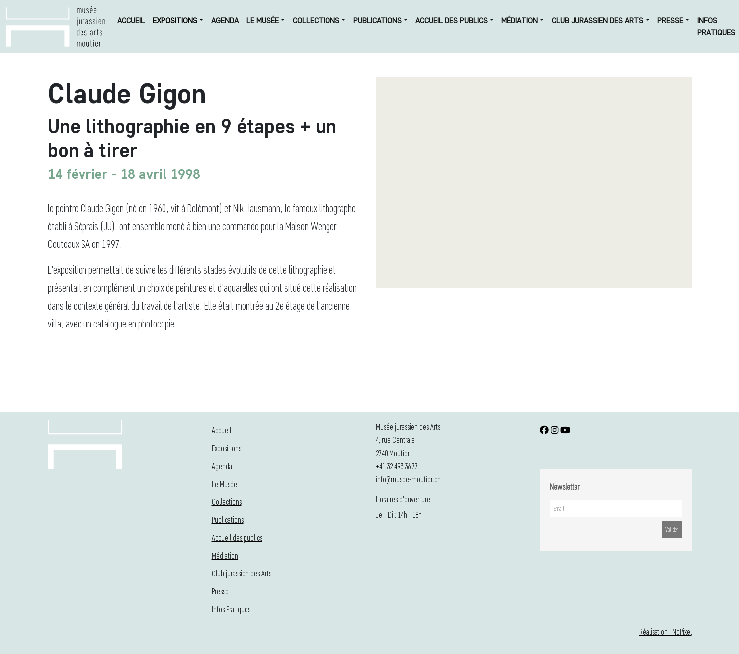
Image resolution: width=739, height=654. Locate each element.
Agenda (225, 20)
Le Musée (262, 20)
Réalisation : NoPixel (665, 631)
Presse (670, 20)
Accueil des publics (451, 20)
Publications (377, 20)
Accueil (131, 20)
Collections (316, 20)
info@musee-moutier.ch (408, 479)
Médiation (519, 20)
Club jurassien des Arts (597, 20)
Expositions (175, 20)
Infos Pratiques (716, 26)
